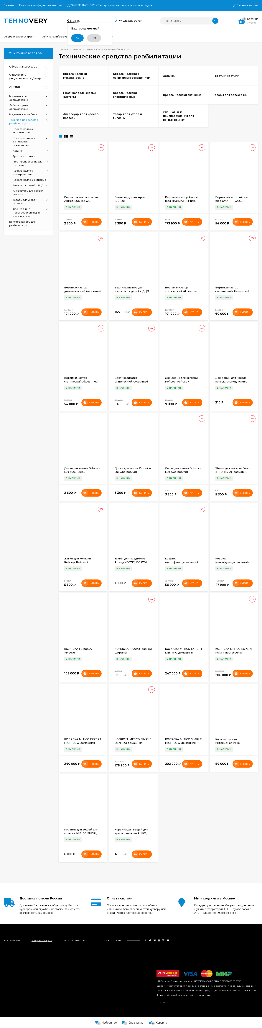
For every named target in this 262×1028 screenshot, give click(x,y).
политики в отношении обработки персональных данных (220, 985)
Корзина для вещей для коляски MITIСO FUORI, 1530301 (81, 833)
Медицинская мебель (23, 114)
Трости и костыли (24, 156)
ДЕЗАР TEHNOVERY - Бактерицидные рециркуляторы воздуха (109, 5)
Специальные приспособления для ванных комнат (26, 212)
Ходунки (18, 150)
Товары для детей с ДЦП (28, 185)
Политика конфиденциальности (40, 5)
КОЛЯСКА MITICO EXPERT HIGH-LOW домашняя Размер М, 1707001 (82, 743)
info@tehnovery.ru (42, 940)
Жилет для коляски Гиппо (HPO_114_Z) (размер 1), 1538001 (233, 472)
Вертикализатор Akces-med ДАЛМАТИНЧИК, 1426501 (181, 201)
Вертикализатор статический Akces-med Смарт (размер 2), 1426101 (81, 381)
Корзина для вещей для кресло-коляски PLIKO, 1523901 (131, 833)
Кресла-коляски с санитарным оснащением (24, 142)
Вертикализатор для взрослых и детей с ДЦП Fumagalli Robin (132, 291)
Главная (9, 5)
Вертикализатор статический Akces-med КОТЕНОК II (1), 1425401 (181, 291)
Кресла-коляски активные (29, 179)
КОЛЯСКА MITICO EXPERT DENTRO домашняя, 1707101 (183, 652)
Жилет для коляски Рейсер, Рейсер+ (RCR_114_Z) (77, 562)
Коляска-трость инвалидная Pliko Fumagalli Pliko (227, 743)
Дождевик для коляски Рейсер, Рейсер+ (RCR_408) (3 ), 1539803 (181, 381)
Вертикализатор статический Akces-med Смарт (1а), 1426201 (232, 291)
